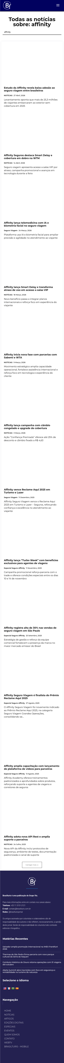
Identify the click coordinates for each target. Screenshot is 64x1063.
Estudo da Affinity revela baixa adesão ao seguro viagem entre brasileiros (29, 89)
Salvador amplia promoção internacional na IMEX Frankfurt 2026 (30, 948)
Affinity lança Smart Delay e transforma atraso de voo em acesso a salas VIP (28, 289)
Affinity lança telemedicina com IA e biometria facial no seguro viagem (26, 224)
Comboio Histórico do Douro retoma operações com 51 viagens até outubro (32, 963)
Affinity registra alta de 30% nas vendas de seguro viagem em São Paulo (30, 629)
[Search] (55, 32)
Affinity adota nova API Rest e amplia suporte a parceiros (27, 838)
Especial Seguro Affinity (14, 568)
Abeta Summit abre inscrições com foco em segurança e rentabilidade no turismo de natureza (29, 971)
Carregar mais (32, 865)
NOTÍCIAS (8, 95)
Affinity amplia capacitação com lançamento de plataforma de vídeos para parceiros (31, 767)
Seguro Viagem (10, 230)
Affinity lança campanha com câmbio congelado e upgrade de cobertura (27, 427)
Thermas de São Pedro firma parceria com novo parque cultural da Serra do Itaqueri (28, 955)
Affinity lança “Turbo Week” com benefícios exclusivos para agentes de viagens (31, 562)
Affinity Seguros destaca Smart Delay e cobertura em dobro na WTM (28, 157)
